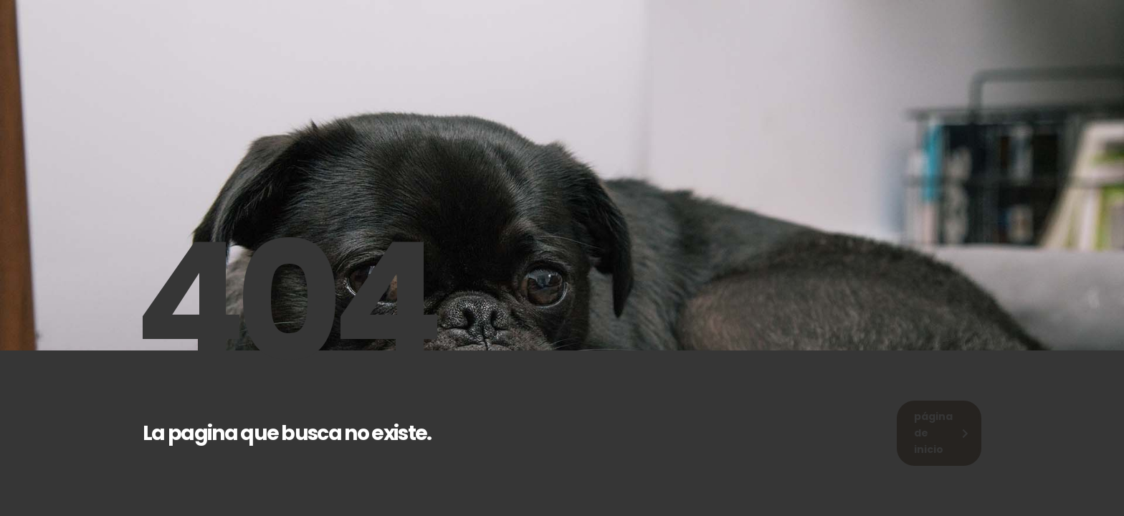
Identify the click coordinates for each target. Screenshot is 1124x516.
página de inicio (941, 433)
